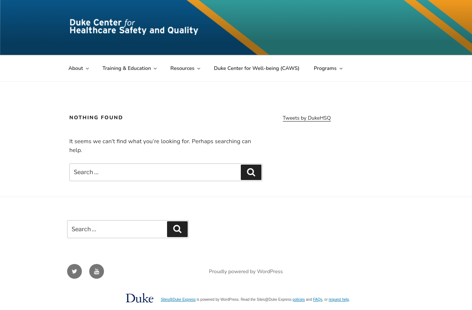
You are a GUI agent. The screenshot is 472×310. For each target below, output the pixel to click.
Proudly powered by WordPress (246, 271)
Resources (185, 68)
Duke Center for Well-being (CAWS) (256, 68)
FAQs (317, 299)
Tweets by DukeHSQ (307, 118)
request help (339, 299)
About (79, 68)
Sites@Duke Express (178, 299)
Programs (329, 68)
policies (298, 299)
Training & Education (130, 68)
